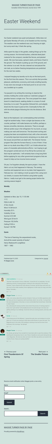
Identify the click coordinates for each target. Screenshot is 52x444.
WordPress (20, 431)
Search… (7, 409)
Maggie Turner (10, 260)
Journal (46, 258)
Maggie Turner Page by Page (26, 5)
